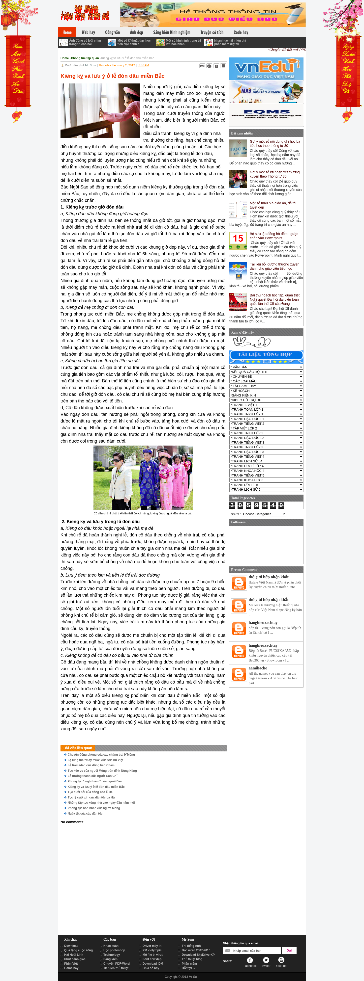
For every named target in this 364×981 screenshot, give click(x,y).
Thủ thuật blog (192, 959)
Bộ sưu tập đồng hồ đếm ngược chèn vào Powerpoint (274, 236)
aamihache (258, 668)
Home (65, 58)
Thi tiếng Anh (191, 946)
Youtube (281, 966)
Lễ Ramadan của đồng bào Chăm (91, 765)
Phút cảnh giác (75, 959)
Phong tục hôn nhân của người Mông (94, 808)
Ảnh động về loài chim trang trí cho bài (85, 42)
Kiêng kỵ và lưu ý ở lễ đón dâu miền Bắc (96, 787)
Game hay (71, 968)
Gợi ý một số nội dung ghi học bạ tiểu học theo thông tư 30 (275, 143)
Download (71, 946)
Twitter (266, 966)
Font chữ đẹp (152, 959)
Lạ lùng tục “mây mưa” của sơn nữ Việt (95, 760)
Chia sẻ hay (151, 968)
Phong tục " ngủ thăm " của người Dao (95, 781)
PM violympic (152, 950)
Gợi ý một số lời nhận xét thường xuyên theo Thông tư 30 (275, 174)
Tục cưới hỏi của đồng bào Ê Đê (90, 792)
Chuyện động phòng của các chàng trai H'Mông (101, 754)
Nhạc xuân (111, 946)
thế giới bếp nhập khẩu (269, 577)
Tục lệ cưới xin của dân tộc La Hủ (91, 797)
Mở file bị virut (153, 954)
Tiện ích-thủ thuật (115, 968)
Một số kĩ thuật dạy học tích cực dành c (134, 42)
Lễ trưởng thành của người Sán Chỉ (92, 776)
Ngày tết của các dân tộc (85, 813)
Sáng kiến (110, 959)
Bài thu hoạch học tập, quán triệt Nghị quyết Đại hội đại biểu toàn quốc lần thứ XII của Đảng (275, 299)
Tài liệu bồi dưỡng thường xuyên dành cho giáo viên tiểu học (275, 266)
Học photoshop (114, 950)
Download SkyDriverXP (198, 954)
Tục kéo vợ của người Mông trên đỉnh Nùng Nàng (102, 770)
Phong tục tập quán (85, 58)
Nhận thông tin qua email (241, 943)
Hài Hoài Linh (73, 954)
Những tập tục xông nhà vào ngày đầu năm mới (101, 802)
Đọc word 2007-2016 (196, 950)
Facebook (250, 966)
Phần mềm (189, 963)
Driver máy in (152, 946)
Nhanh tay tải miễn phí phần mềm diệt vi (230, 42)
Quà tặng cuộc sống (78, 950)
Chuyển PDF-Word (116, 963)
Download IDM (153, 963)
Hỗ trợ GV (188, 968)
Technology (111, 954)
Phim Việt (71, 963)
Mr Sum (194, 977)
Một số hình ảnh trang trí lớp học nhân (183, 42)
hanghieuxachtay (263, 622)
